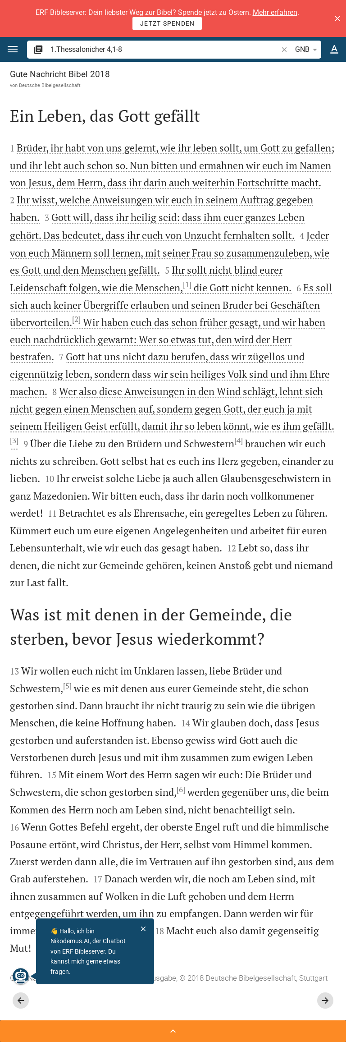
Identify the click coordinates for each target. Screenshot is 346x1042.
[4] (238, 440)
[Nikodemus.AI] (21, 976)
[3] (14, 440)
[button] (337, 18)
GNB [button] (307, 49)
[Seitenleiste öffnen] (173, 1031)
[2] (76, 319)
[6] (181, 789)
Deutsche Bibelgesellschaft (50, 85)
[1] (187, 284)
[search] (165, 49)
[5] (67, 686)
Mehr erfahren (275, 12)
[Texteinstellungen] (334, 50)
